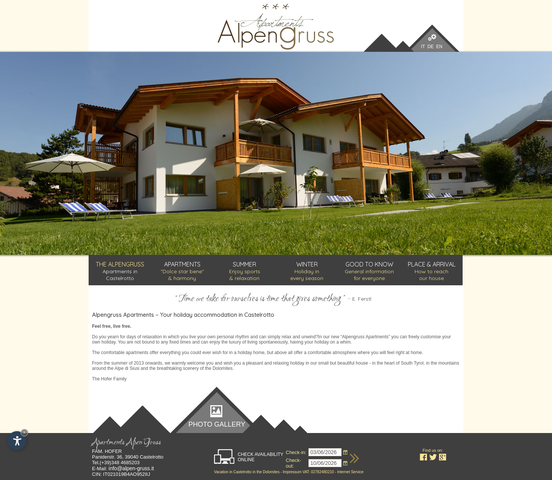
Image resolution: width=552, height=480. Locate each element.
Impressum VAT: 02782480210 (308, 472)
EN (439, 46)
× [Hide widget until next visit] (24, 432)
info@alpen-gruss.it (131, 468)
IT (423, 46)
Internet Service (350, 472)
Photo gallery (217, 424)
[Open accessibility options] (17, 440)
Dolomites (271, 472)
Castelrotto (242, 472)
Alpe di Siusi (127, 368)
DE (430, 46)
